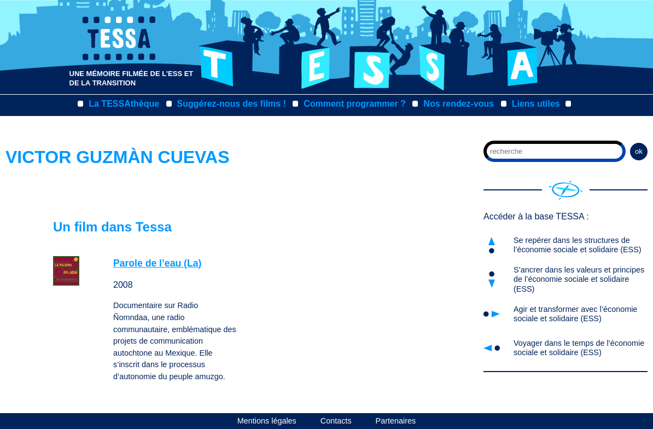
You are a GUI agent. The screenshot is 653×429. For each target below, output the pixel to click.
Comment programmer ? (355, 103)
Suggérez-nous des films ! (231, 103)
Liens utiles (536, 103)
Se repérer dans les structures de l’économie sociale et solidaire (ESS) (578, 245)
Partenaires (396, 420)
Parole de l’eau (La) (157, 263)
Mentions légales (266, 420)
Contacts (336, 420)
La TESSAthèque (124, 103)
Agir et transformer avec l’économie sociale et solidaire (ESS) (575, 314)
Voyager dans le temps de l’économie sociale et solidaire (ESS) (579, 348)
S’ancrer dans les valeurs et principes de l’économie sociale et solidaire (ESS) (579, 279)
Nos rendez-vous (458, 103)
